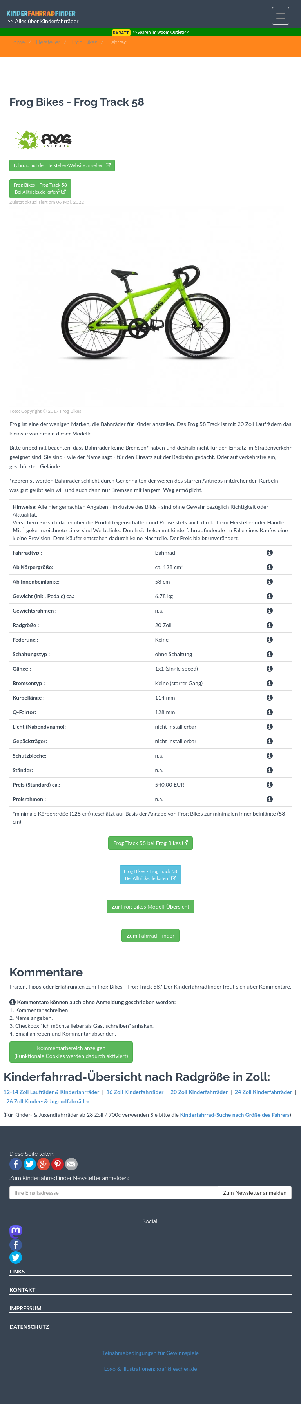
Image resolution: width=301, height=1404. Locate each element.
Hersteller (48, 42)
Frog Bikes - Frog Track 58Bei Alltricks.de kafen (40, 188)
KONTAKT (22, 1289)
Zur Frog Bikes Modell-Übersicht (150, 906)
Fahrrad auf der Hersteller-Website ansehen (62, 165)
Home (17, 42)
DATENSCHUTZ (29, 1326)
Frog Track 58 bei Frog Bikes (150, 843)
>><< (150, 31)
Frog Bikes (84, 42)
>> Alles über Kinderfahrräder (42, 21)
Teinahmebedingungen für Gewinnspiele (150, 1353)
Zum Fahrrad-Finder (150, 935)
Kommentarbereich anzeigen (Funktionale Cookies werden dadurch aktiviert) (71, 1052)
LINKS (17, 1271)
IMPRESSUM (25, 1308)
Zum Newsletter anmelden (254, 1192)
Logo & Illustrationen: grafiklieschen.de (150, 1368)
